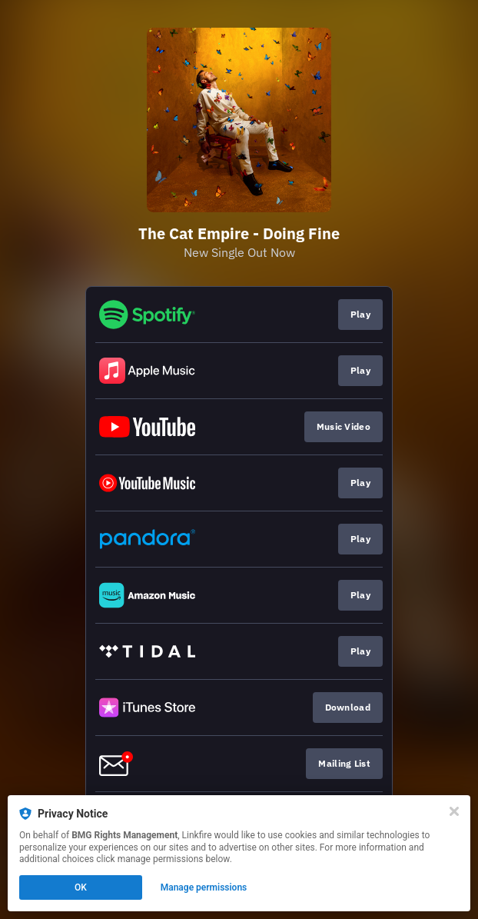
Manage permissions (204, 887)
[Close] (454, 811)
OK (81, 887)
